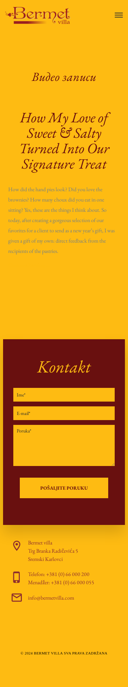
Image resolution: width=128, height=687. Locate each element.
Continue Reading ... (29, 265)
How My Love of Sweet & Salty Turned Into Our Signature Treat (64, 140)
